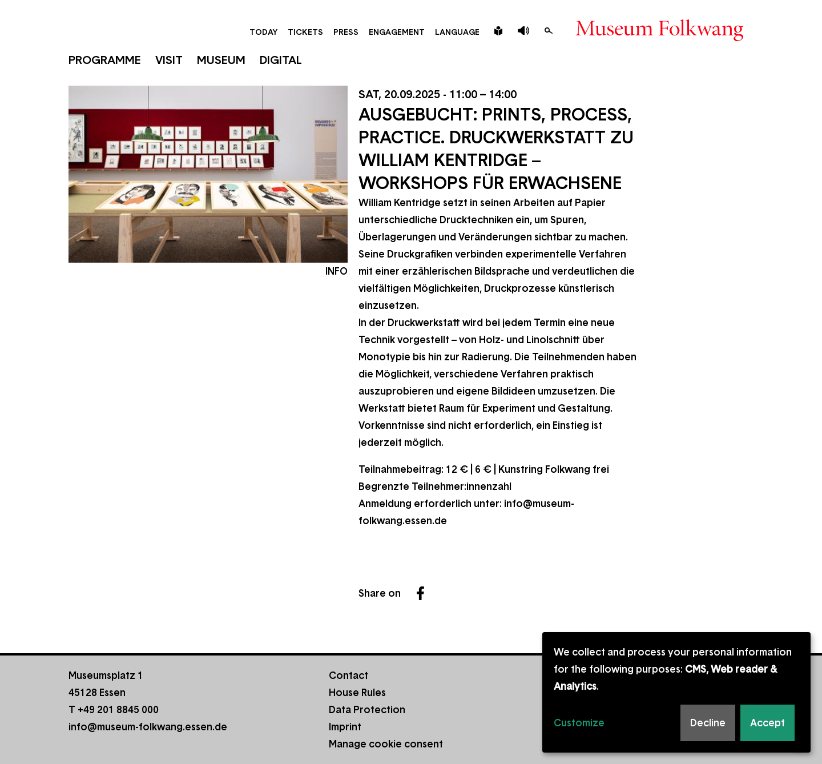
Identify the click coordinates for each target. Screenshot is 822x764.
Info (336, 271)
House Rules (357, 692)
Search (548, 31)
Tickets (305, 32)
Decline (708, 723)
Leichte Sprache (498, 31)
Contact (348, 675)
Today (263, 32)
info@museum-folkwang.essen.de (147, 727)
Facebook (420, 593)
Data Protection (367, 709)
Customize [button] (579, 723)
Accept (767, 723)
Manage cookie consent (386, 744)
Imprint (345, 727)
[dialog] (676, 692)
